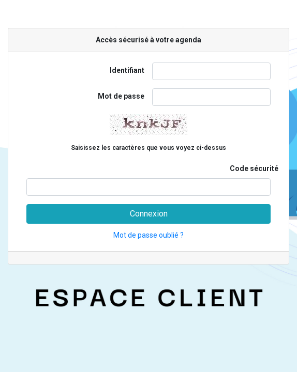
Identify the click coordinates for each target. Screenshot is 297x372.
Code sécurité (254, 168)
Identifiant (127, 70)
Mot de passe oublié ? (148, 235)
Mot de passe (121, 96)
